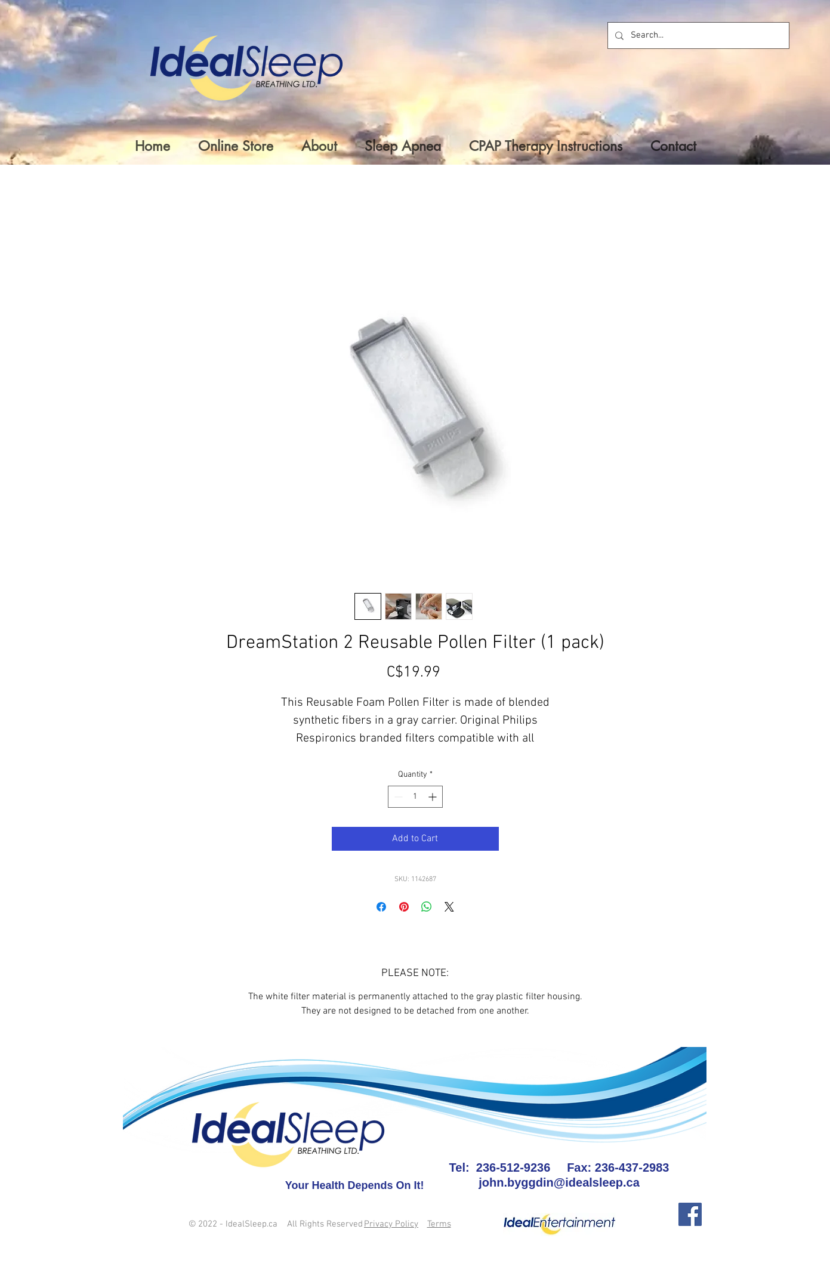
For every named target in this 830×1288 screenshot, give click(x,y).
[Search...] (697, 35)
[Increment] (433, 796)
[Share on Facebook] (381, 907)
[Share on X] (449, 907)
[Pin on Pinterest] (404, 907)
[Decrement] (397, 796)
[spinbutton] (415, 796)
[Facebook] (690, 1214)
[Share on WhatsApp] (426, 907)
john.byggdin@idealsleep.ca (559, 1182)
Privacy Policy (391, 1224)
